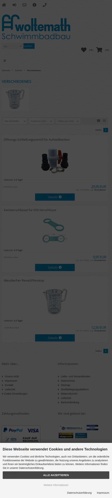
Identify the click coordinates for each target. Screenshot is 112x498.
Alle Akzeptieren (56, 475)
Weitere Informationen (56, 485)
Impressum (103, 492)
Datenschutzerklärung (79, 492)
